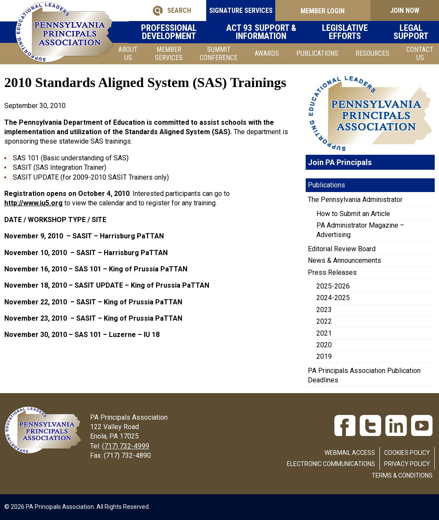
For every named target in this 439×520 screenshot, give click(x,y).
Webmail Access (350, 452)
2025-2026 (333, 286)
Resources (372, 53)
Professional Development (173, 32)
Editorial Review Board (342, 249)
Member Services (169, 53)
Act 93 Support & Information (267, 32)
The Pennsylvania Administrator (355, 199)
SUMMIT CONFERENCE (219, 53)
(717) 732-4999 (125, 446)
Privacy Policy (407, 463)
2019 (324, 356)
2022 (324, 321)
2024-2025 (333, 298)
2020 (324, 345)
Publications (317, 53)
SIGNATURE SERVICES (224, 10)
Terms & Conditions (402, 475)
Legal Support (411, 32)
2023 (324, 310)
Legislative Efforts (350, 32)
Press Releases (332, 272)
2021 (324, 333)
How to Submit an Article (353, 214)
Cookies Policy (407, 452)
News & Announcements (344, 260)
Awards (267, 53)
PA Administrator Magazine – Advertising (360, 230)
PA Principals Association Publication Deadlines (364, 375)
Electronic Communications (331, 463)
